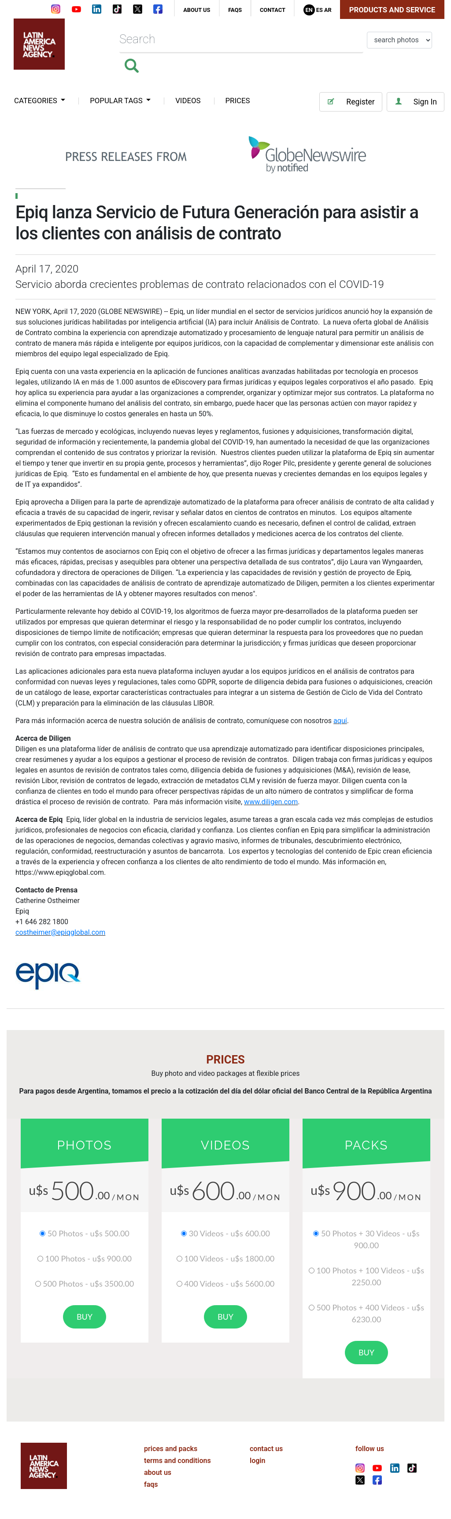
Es (319, 10)
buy (84, 1316)
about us (196, 10)
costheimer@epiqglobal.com (60, 932)
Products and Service (392, 9)
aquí (340, 721)
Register (350, 101)
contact (272, 10)
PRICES (238, 100)
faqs (235, 10)
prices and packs (170, 1448)
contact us (266, 1448)
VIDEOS (187, 100)
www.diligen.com (271, 802)
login (257, 1460)
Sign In (415, 101)
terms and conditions (177, 1460)
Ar (328, 10)
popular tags (117, 100)
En (308, 10)
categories (36, 100)
